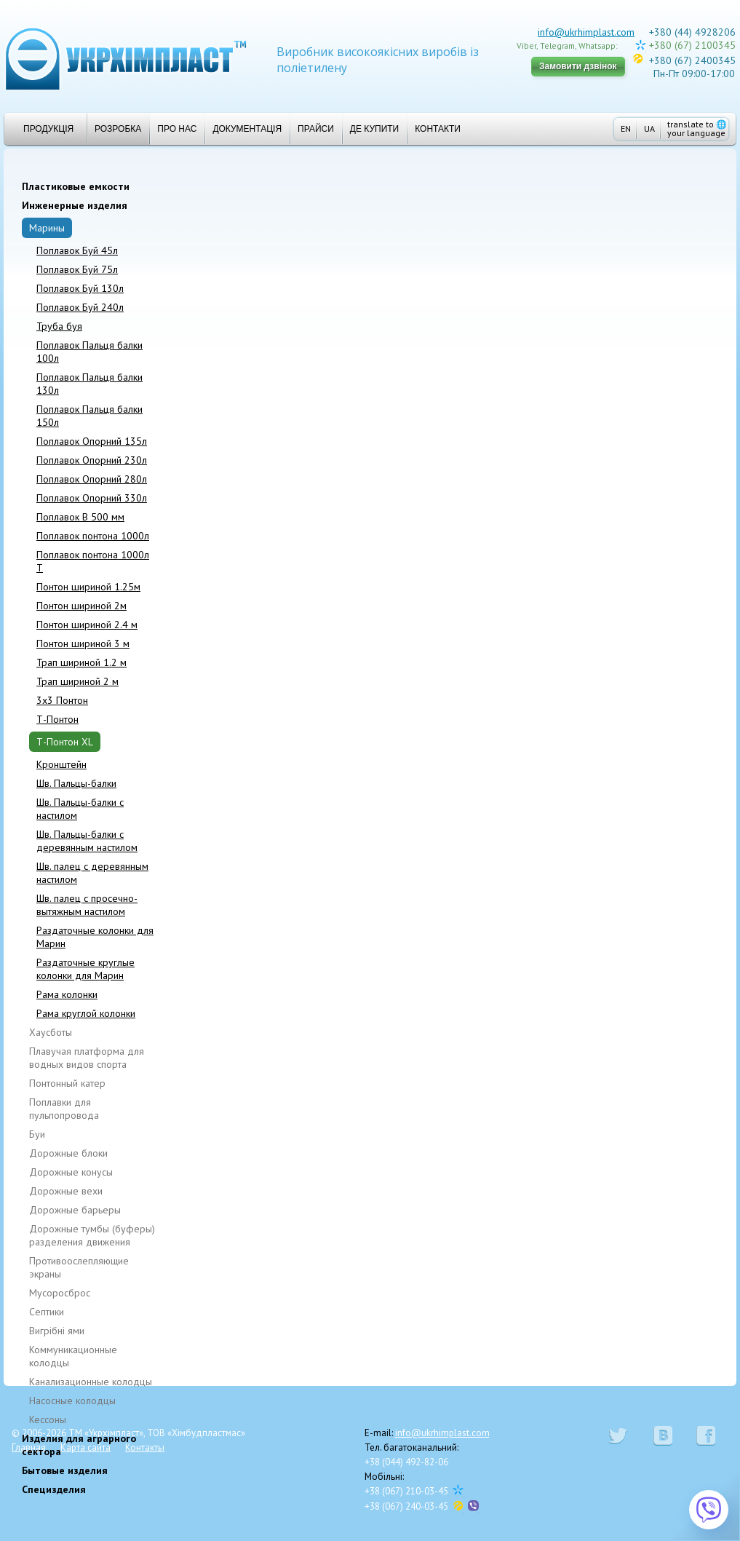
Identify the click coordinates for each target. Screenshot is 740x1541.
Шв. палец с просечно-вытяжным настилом (87, 905)
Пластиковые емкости (76, 186)
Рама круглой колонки (85, 1013)
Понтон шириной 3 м (83, 643)
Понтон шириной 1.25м (88, 586)
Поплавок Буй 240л (80, 307)
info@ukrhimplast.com (586, 32)
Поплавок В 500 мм (80, 516)
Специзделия (54, 1489)
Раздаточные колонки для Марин (95, 937)
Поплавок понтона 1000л (92, 535)
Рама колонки (67, 994)
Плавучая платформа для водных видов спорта (86, 1058)
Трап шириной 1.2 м (81, 662)
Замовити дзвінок (578, 66)
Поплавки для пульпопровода (64, 1109)
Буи (37, 1134)
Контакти (438, 129)
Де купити (374, 129)
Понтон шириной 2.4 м (87, 624)
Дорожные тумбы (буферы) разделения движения (92, 1235)
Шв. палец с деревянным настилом (92, 873)
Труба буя (59, 326)
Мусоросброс (59, 1292)
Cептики (46, 1311)
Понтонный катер (67, 1083)
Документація (247, 129)
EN (625, 128)
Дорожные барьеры (75, 1209)
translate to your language (697, 128)
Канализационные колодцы (90, 1381)
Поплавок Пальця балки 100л (89, 351)
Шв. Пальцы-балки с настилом (80, 809)
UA (649, 128)
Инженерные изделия (74, 205)
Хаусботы (50, 1032)
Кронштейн (61, 764)
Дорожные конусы (71, 1171)
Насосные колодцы (72, 1400)
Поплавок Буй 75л (77, 269)
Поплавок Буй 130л (80, 288)
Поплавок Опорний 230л (91, 460)
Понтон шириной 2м (81, 605)
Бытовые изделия (65, 1470)
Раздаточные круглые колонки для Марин (85, 969)
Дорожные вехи (66, 1190)
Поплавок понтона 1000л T (92, 561)
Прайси (316, 129)
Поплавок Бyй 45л (77, 250)
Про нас (176, 129)
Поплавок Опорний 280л (91, 479)
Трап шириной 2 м (77, 681)
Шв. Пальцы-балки (76, 783)
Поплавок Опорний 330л (91, 497)
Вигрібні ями (56, 1330)
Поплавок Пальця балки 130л (89, 384)
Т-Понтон (57, 719)
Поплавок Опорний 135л (91, 441)
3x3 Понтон (62, 700)
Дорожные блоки (68, 1153)
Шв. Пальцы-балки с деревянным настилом (87, 841)
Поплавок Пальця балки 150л (89, 416)
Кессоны (47, 1419)
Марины (47, 227)
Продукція (42, 129)
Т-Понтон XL (64, 741)
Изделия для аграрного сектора (79, 1445)
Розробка (118, 129)
